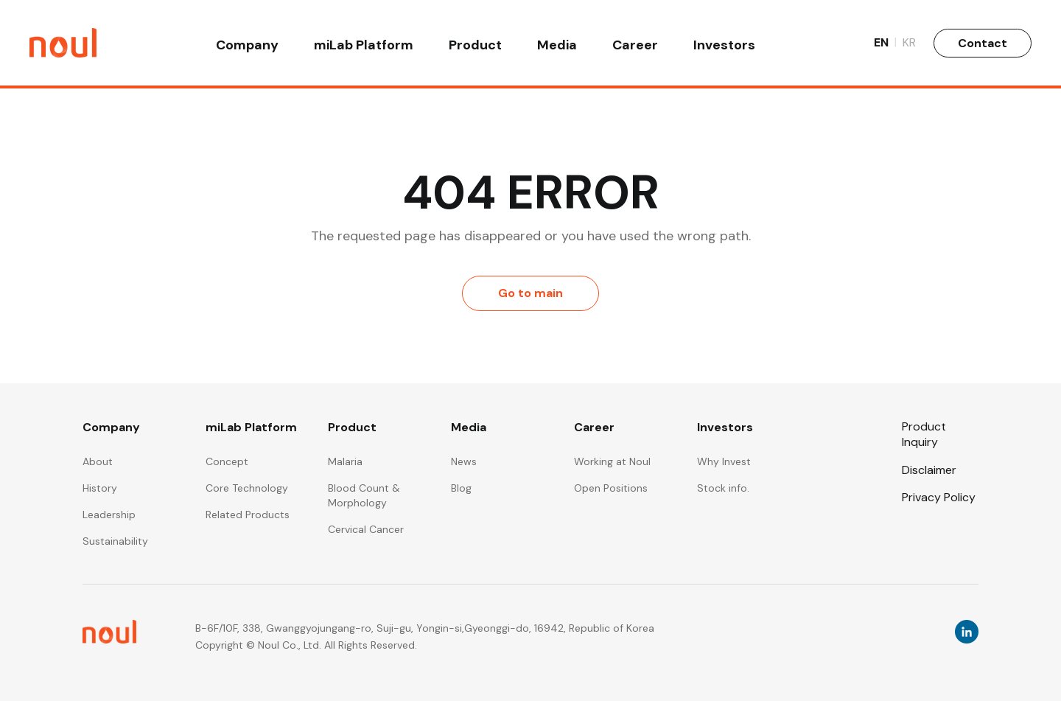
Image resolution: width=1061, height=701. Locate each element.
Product (475, 46)
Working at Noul (612, 461)
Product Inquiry (924, 434)
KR (909, 44)
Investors (724, 46)
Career (635, 46)
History (100, 488)
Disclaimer (929, 470)
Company (247, 46)
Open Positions (611, 488)
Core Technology (247, 488)
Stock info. (723, 488)
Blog (461, 488)
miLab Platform (363, 46)
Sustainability (115, 541)
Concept (227, 461)
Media (557, 46)
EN (885, 44)
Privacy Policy (939, 497)
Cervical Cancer (366, 529)
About (98, 461)
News (464, 461)
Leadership (109, 514)
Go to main (530, 293)
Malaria (345, 461)
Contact (982, 44)
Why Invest (724, 461)
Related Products (248, 514)
